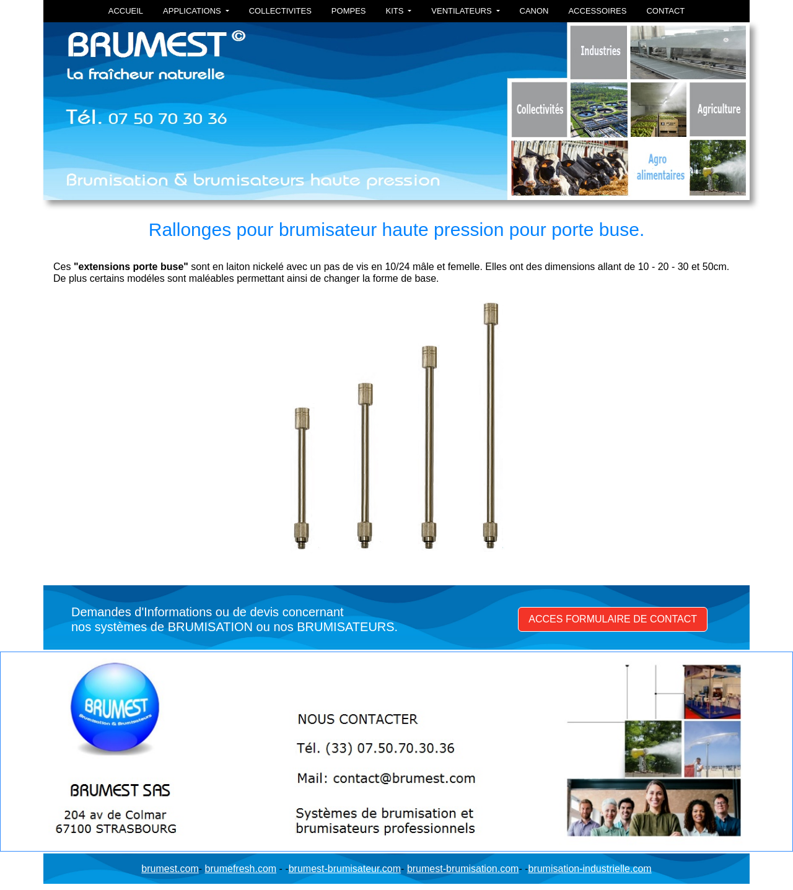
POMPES (348, 10)
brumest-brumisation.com (463, 868)
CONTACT (665, 10)
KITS (395, 10)
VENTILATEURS (462, 10)
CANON (534, 10)
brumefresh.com (241, 868)
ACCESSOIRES (597, 10)
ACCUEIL (125, 10)
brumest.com (169, 868)
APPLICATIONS (193, 10)
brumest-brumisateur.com (345, 868)
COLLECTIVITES (280, 10)
